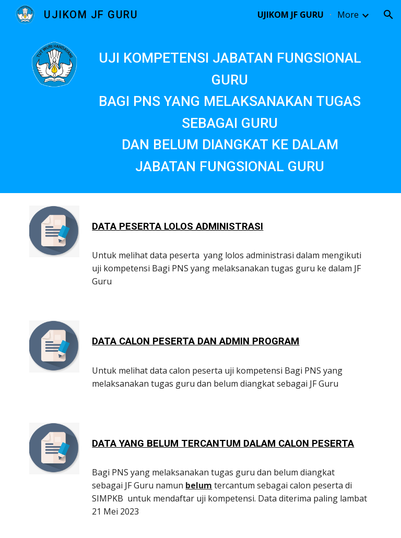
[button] (388, 14)
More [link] (348, 14)
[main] (229, 111)
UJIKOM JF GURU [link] (290, 14)
